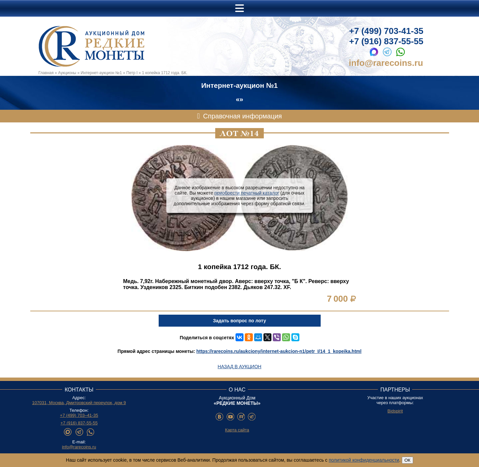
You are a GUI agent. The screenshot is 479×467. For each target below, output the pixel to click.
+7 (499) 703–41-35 (79, 415)
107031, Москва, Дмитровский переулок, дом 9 (79, 402)
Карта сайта (237, 429)
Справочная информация (242, 116)
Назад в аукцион (239, 366)
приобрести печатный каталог (247, 193)
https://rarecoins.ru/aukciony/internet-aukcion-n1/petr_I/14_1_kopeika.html (278, 351)
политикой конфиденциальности (364, 460)
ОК (407, 460)
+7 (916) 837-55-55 (386, 41)
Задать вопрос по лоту (239, 320)
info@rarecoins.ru (386, 63)
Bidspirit (395, 410)
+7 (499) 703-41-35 (386, 31)
